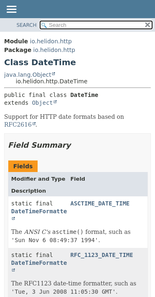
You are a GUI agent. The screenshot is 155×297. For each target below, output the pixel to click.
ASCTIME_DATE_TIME (99, 203)
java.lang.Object (27, 74)
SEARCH (27, 25)
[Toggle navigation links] (11, 10)
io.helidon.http (51, 41)
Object (42, 102)
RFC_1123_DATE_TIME (101, 255)
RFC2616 (18, 124)
